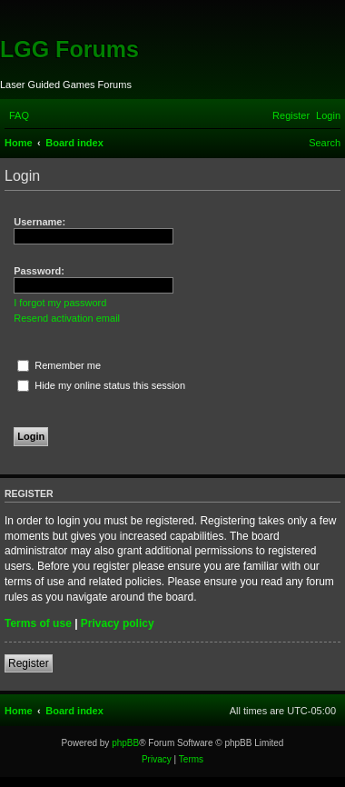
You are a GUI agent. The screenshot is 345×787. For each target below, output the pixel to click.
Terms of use (38, 623)
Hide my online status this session (101, 385)
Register (28, 663)
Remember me (59, 365)
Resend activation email (67, 318)
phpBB (125, 743)
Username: (39, 221)
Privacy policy (117, 623)
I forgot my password (60, 302)
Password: (39, 270)
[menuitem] (19, 115)
